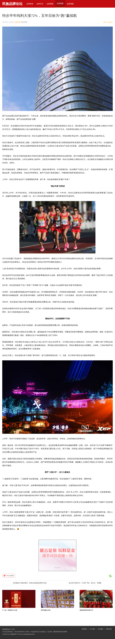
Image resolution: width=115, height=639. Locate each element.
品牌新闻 (29, 4)
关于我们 (92, 629)
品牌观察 (50, 4)
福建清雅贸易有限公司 (86, 610)
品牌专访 (40, 4)
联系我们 (84, 629)
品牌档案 (17, 22)
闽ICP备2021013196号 (60, 631)
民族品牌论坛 (12, 4)
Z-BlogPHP (13, 634)
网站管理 (109, 629)
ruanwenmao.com (29, 634)
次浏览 (8, 575)
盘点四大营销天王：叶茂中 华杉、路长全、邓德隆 (85, 583)
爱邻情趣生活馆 (45, 610)
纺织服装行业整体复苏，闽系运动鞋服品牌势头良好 (30, 583)
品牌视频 (70, 4)
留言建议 (100, 629)
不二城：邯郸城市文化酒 (9, 610)
